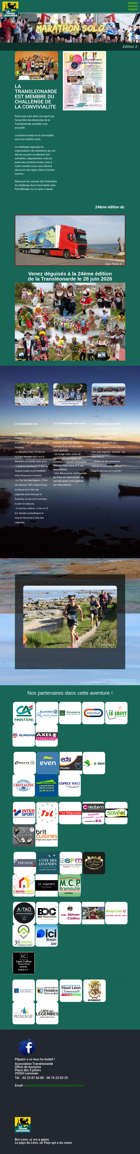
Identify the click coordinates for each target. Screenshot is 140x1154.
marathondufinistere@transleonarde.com (54, 1085)
